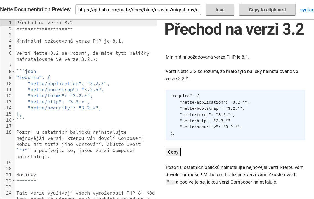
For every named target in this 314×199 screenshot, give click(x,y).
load (220, 9)
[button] (13, 71)
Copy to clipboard (267, 9)
